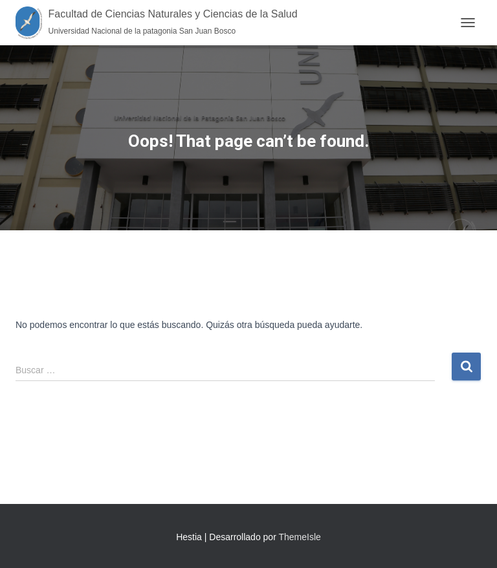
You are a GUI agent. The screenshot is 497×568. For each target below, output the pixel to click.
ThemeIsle (299, 537)
